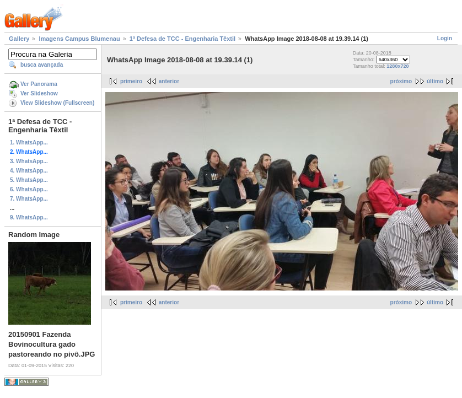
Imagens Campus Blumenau (79, 38)
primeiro (131, 81)
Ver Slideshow (39, 93)
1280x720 (397, 66)
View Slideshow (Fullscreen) (57, 103)
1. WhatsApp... (29, 142)
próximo (401, 81)
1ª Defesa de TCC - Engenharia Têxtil (182, 38)
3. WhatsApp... (29, 161)
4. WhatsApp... (29, 171)
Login (444, 38)
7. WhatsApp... (29, 199)
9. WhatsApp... (29, 217)
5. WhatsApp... (29, 180)
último (435, 81)
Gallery (19, 38)
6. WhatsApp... (29, 189)
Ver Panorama (38, 84)
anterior (169, 81)
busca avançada (41, 65)
